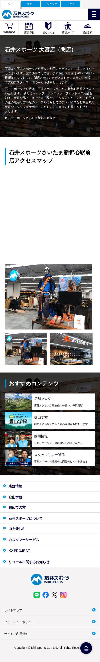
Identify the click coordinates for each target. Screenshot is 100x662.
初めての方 (48, 32)
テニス (71, 4)
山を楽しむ (17, 528)
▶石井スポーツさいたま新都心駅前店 (30, 118)
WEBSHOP (9, 32)
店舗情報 (28, 32)
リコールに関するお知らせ (29, 562)
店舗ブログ (68, 32)
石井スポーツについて (26, 518)
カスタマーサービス (24, 540)
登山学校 (87, 32)
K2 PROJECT (19, 551)
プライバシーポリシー (19, 622)
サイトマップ (13, 610)
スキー (31, 4)
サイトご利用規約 (16, 633)
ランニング (50, 4)
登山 (10, 4)
